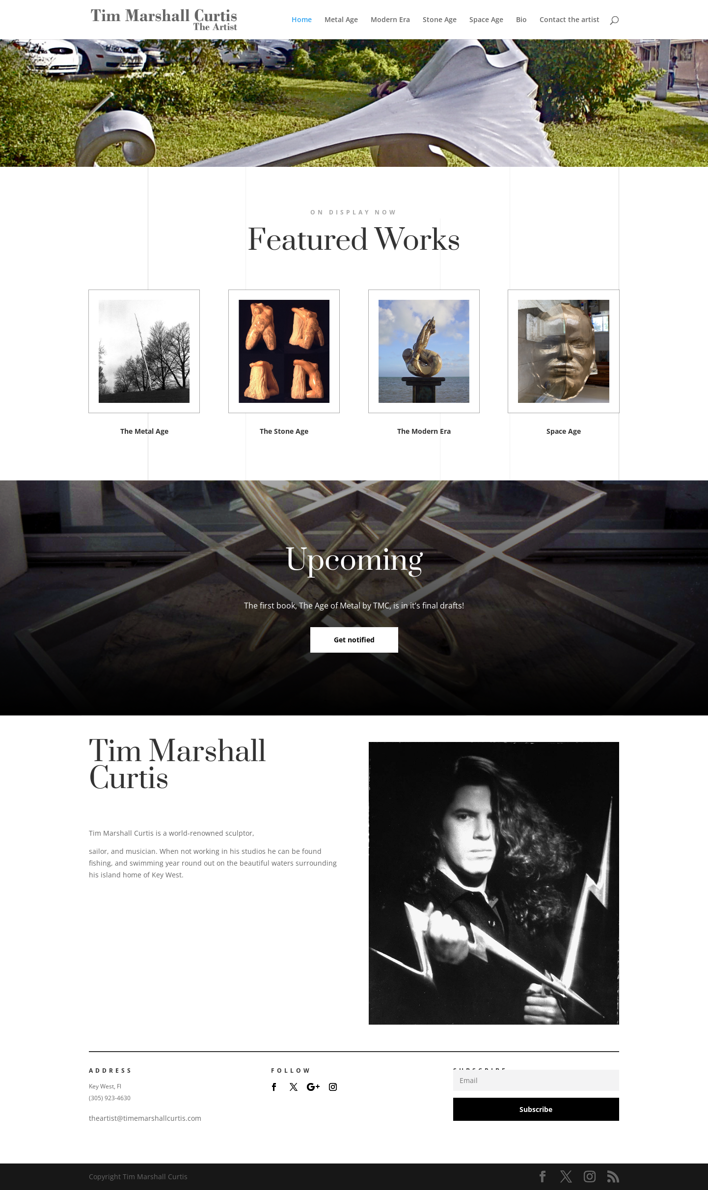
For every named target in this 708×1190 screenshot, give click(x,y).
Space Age (486, 20)
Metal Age (341, 20)
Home (302, 20)
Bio (521, 20)
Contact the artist (569, 20)
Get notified (354, 639)
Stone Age (440, 20)
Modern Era (390, 20)
